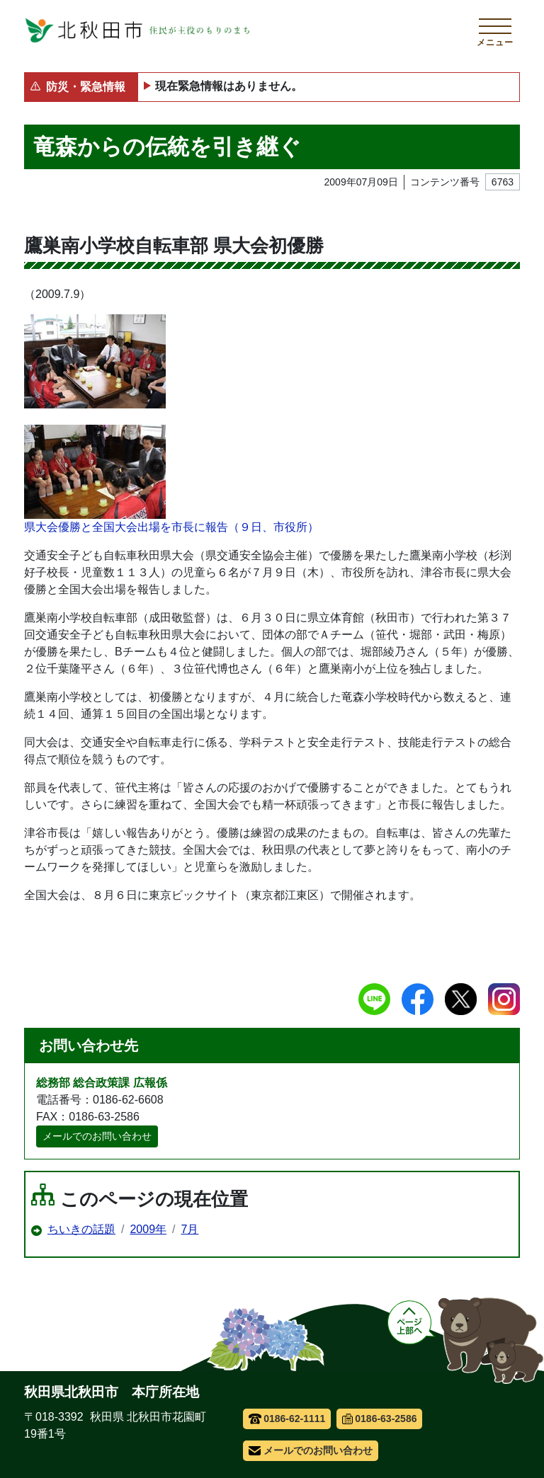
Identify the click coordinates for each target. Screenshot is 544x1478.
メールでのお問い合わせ (97, 1136)
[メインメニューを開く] (495, 30)
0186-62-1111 (287, 1418)
